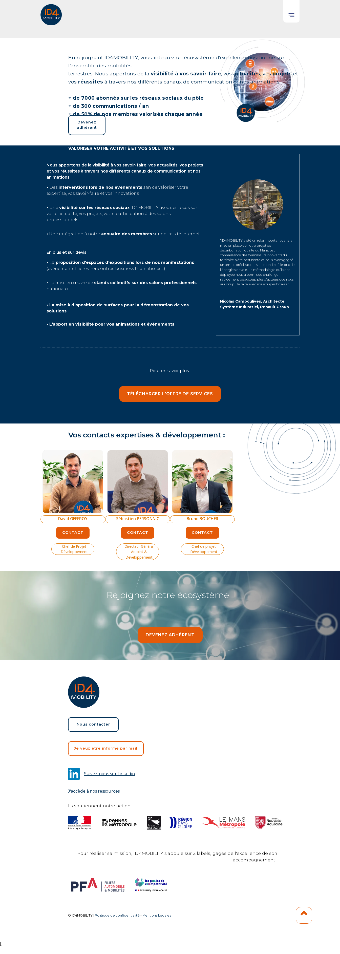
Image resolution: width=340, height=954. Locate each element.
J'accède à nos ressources (94, 791)
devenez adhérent (170, 634)
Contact (72, 532)
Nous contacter (93, 724)
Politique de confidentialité (117, 915)
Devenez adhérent (87, 125)
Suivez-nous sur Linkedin (109, 773)
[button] (291, 11)
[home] (51, 12)
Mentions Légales (156, 915)
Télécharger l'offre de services (170, 393)
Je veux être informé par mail (105, 748)
